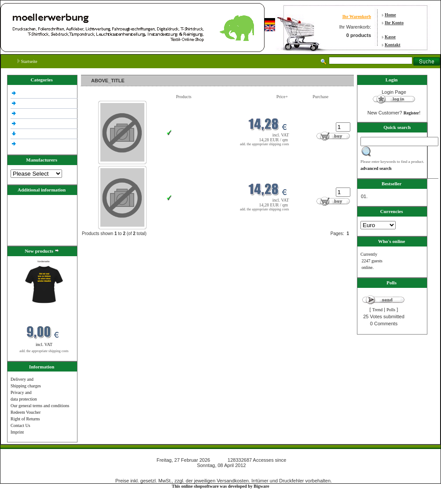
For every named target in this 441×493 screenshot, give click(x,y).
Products (183, 96)
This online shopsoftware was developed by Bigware (220, 486)
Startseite (27, 61)
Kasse (390, 36)
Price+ (282, 96)
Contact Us (20, 425)
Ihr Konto (394, 22)
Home (390, 14)
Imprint (17, 432)
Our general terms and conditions (40, 405)
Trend (377, 309)
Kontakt (393, 44)
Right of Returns (25, 418)
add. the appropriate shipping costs (43, 351)
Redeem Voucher (25, 412)
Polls (390, 309)
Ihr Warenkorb (356, 16)
